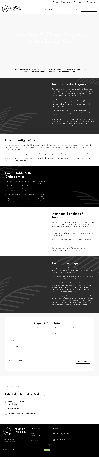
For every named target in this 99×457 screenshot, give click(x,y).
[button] (50, 10)
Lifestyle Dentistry (36, 435)
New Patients (34, 440)
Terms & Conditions (8, 439)
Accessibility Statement (9, 441)
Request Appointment (89, 10)
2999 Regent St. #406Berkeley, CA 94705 (16, 403)
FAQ (76, 9)
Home (40, 9)
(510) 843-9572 (13, 409)
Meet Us (61, 9)
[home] (11, 8)
